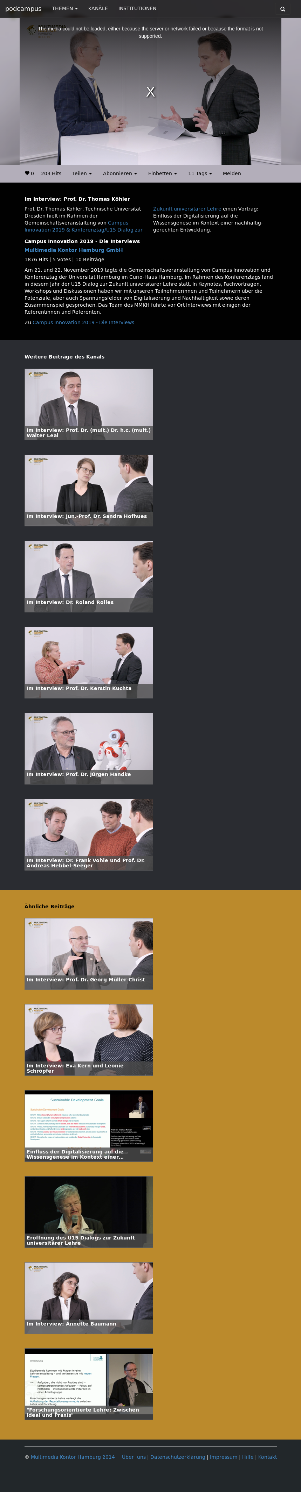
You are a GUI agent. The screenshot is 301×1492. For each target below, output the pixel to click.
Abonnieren (120, 174)
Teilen (82, 174)
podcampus (23, 9)
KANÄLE (98, 9)
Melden (232, 174)
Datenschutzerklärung (177, 1457)
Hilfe (248, 1457)
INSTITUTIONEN (137, 9)
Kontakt (267, 1457)
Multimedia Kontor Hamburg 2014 (73, 1457)
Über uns (134, 1457)
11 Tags (200, 174)
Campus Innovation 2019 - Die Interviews (83, 323)
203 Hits (51, 174)
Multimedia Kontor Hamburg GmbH (74, 250)
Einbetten (162, 174)
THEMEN (65, 9)
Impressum (224, 1457)
